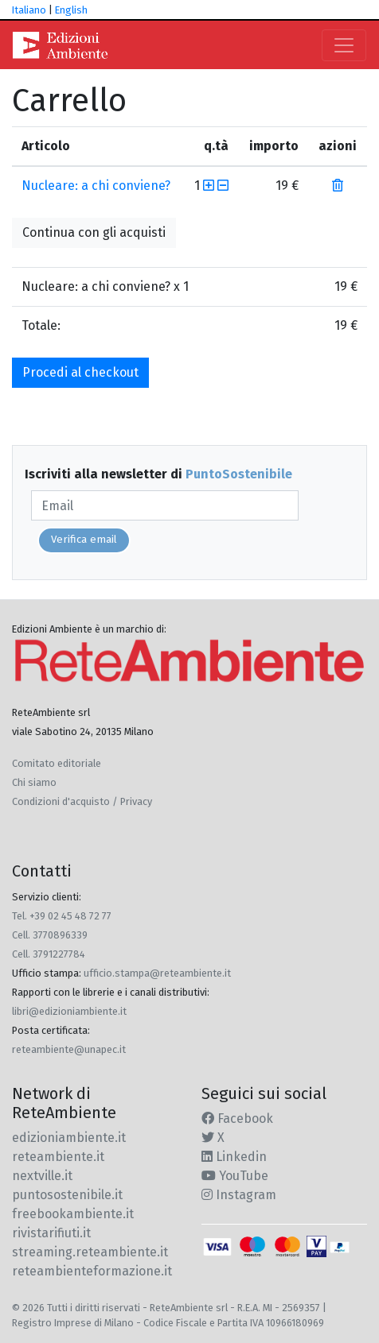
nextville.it (42, 1175)
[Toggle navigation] (344, 45)
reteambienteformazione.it (92, 1271)
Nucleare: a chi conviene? (95, 185)
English (71, 10)
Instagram (238, 1194)
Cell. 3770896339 (50, 935)
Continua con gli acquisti (94, 232)
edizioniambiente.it (69, 1137)
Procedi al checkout (80, 372)
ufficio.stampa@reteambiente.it (157, 973)
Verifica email (84, 539)
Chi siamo (34, 782)
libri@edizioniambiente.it (69, 1011)
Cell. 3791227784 (48, 954)
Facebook (237, 1118)
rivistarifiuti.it (51, 1232)
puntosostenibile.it (67, 1194)
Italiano (29, 10)
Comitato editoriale (56, 763)
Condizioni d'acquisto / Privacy (82, 801)
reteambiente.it (58, 1156)
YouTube (234, 1175)
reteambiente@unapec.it (69, 1049)
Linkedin (234, 1156)
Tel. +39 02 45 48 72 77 (61, 916)
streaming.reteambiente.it (90, 1252)
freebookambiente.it (73, 1213)
